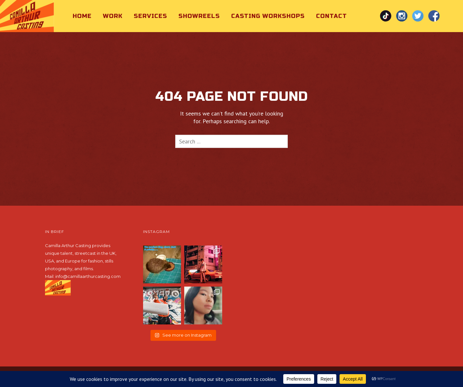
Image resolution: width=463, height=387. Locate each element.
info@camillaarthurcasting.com (88, 276)
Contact (331, 16)
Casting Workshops (268, 16)
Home (82, 16)
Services (150, 16)
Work (113, 16)
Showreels (199, 16)
